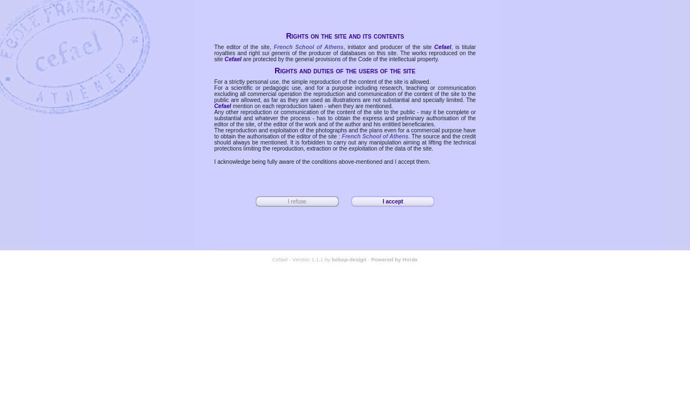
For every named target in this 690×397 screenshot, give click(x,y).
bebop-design (349, 259)
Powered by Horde (394, 259)
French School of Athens (309, 47)
